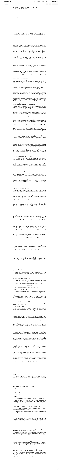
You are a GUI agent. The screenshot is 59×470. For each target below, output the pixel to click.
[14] (14, 456)
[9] (14, 432)
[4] (14, 411)
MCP (49, 1)
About (35, 1)
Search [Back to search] (2, 4)
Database (38, 1)
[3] (14, 408)
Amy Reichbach (19, 8)
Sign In (54, 1)
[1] (14, 398)
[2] (14, 400)
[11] (14, 441)
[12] (14, 449)
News (46, 1)
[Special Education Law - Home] (6, 1)
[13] (14, 452)
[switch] (57, 1)
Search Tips (42, 1)
